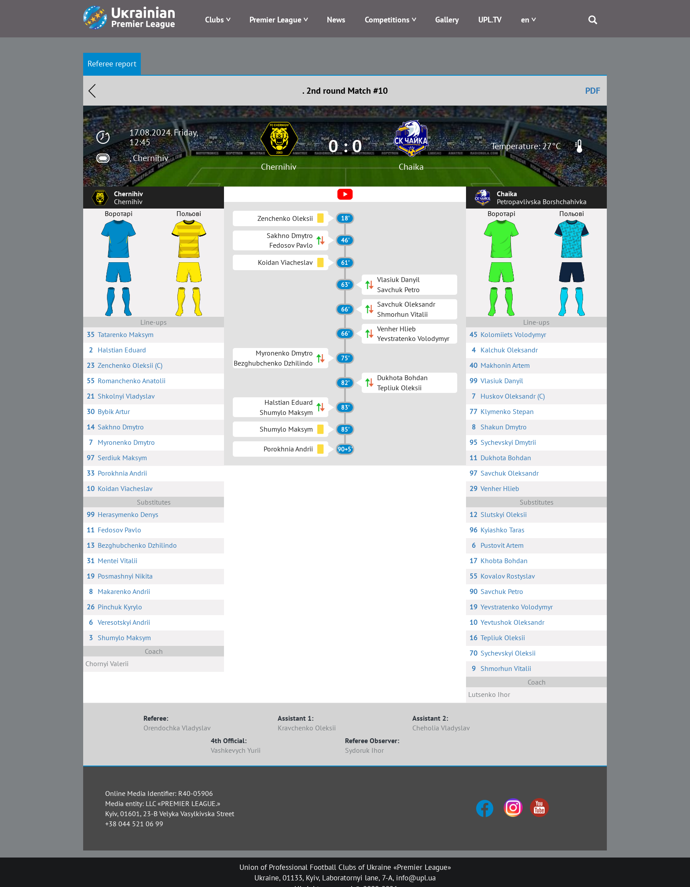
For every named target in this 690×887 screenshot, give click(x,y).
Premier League (275, 20)
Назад (92, 91)
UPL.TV (490, 20)
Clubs (214, 20)
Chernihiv (279, 166)
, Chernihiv (149, 158)
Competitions (387, 20)
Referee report (112, 64)
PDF (592, 90)
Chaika (411, 166)
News (336, 20)
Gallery (447, 20)
